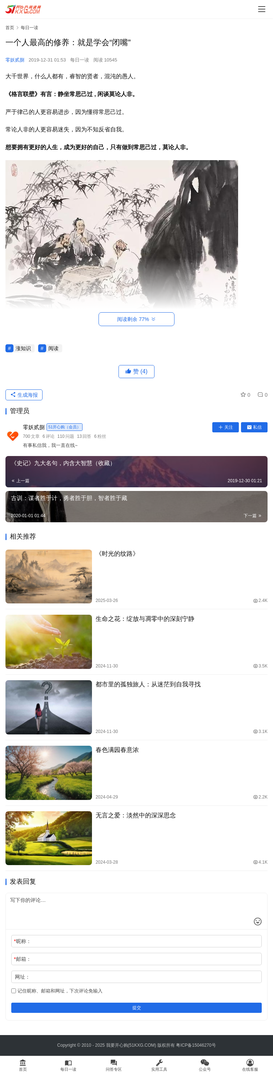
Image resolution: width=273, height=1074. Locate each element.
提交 (136, 1007)
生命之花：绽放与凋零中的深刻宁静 (145, 618)
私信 (254, 427)
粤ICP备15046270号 (196, 1045)
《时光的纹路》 (117, 553)
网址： (22, 977)
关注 (225, 427)
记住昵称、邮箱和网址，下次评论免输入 (57, 991)
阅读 (53, 348)
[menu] (261, 9)
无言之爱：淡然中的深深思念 (136, 815)
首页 (9, 27)
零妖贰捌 (14, 60)
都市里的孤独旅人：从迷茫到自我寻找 (148, 684)
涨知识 (23, 348)
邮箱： (22, 959)
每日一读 (79, 60)
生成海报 (24, 395)
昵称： (22, 941)
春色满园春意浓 (117, 749)
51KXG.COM (142, 1045)
